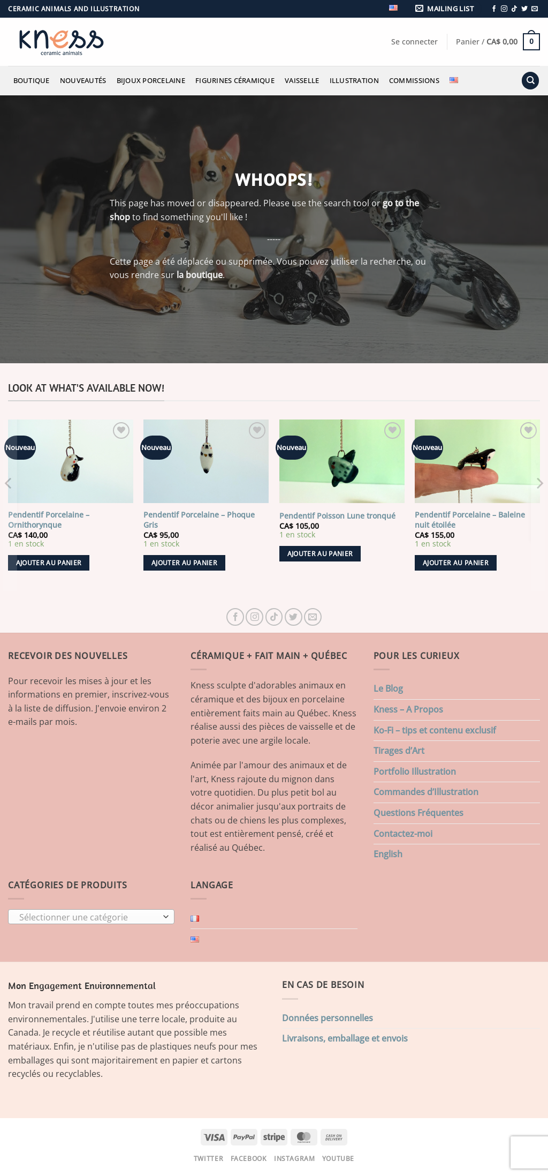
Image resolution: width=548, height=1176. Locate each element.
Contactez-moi (403, 834)
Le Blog (388, 688)
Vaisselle (302, 80)
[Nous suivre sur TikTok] (514, 9)
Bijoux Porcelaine (151, 80)
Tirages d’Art (399, 750)
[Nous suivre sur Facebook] (494, 9)
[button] (446, 9)
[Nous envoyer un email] (534, 9)
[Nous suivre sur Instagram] (504, 9)
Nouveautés (83, 80)
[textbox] (89, 917)
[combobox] (91, 916)
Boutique (31, 80)
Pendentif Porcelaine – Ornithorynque (48, 520)
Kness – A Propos (408, 709)
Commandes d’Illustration (426, 792)
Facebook (249, 1158)
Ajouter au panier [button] (49, 563)
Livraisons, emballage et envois (345, 1038)
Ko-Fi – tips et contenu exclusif (435, 730)
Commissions (414, 80)
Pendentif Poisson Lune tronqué (337, 516)
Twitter (208, 1158)
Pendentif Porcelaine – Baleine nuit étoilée (470, 520)
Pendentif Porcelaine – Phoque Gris (199, 520)
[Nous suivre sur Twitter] (524, 9)
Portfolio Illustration (415, 771)
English (388, 854)
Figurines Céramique (235, 80)
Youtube (338, 1158)
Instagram (294, 1158)
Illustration (354, 80)
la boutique (200, 275)
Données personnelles (327, 1018)
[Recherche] (530, 80)
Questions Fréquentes (418, 813)
